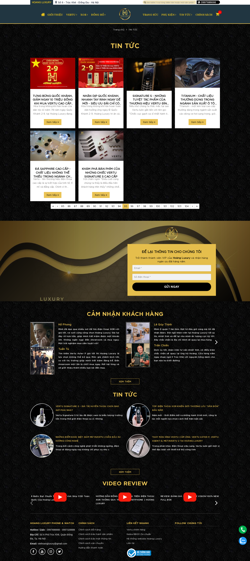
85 (62, 206)
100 (158, 206)
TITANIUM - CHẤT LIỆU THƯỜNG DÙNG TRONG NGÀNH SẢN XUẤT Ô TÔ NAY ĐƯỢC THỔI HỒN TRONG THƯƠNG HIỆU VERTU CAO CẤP (197, 99)
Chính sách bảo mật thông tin (94, 538)
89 (88, 206)
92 (106, 206)
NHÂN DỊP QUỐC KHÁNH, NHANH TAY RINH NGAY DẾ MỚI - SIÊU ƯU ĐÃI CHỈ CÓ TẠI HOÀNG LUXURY (101, 99)
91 (101, 206)
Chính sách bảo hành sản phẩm (95, 534)
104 (187, 206)
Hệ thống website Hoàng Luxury (144, 538)
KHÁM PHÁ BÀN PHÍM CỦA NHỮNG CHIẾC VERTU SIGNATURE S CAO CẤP (101, 172)
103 (179, 206)
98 (144, 206)
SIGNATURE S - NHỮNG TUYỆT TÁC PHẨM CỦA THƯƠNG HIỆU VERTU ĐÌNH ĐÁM (149, 99)
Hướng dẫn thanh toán (90, 547)
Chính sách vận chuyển (91, 543)
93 (113, 206)
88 (81, 206)
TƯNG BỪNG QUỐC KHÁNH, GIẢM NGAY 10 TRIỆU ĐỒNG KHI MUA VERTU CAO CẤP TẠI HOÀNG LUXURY (53, 99)
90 (94, 206)
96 (132, 206)
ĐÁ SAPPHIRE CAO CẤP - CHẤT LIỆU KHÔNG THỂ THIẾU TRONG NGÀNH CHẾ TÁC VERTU (52, 172)
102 (172, 206)
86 (69, 206)
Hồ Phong (65, 324)
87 (75, 206)
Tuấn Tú (63, 348)
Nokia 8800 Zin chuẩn (139, 534)
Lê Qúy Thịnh (163, 324)
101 (165, 206)
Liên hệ (131, 543)
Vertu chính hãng (136, 529)
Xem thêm (125, 381)
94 (119, 206)
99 (151, 206)
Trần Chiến (161, 345)
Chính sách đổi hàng (89, 529)
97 (138, 206)
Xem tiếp (52, 122)
